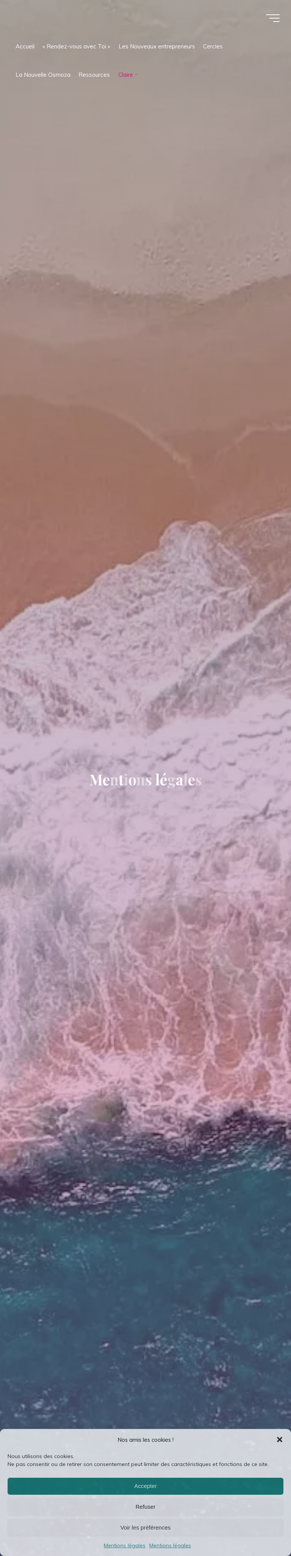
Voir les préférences (145, 1527)
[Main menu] (273, 18)
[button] (279, 1439)
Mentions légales (125, 1545)
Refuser (146, 1506)
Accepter (145, 1486)
